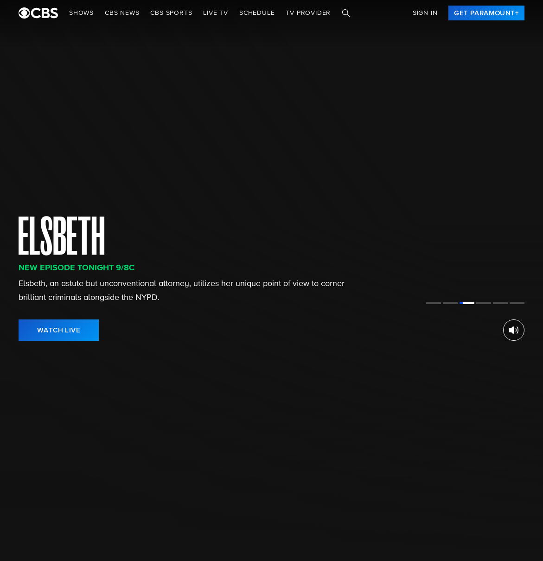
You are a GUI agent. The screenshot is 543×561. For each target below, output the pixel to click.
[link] (486, 13)
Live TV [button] (215, 13)
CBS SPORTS (171, 13)
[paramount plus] (38, 13)
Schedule (257, 13)
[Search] (346, 13)
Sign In (425, 13)
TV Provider (308, 13)
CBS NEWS (122, 13)
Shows (81, 13)
